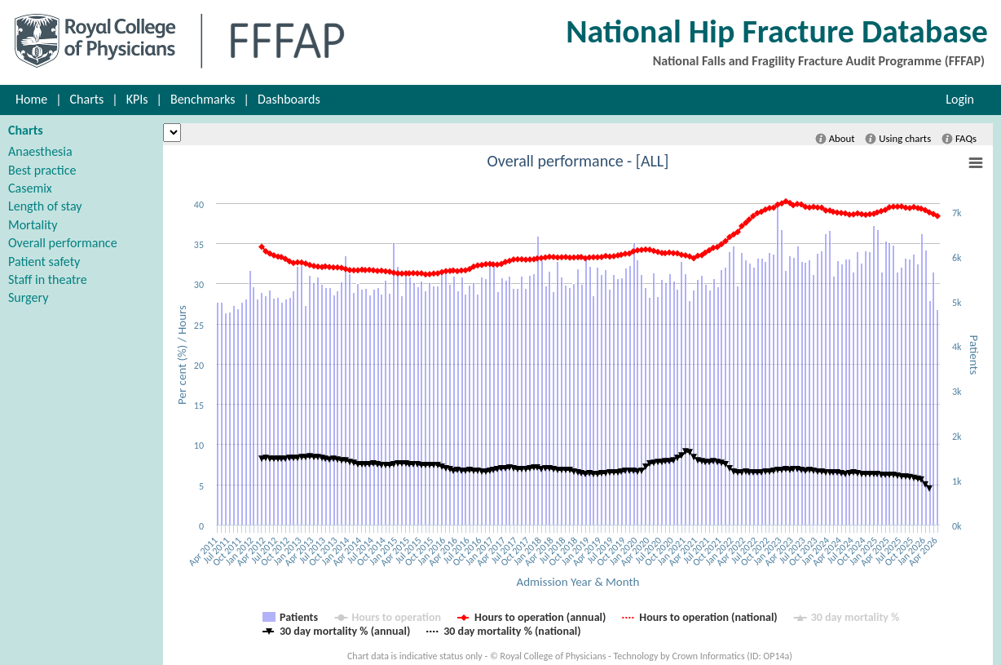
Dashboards (289, 99)
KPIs (137, 99)
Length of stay (45, 206)
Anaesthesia (40, 151)
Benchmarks (203, 99)
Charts (87, 99)
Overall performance (62, 242)
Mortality (32, 225)
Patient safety (44, 261)
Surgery (28, 297)
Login (960, 99)
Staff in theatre (47, 279)
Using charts (898, 139)
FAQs (959, 139)
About (835, 139)
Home (31, 99)
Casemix (30, 188)
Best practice (42, 170)
